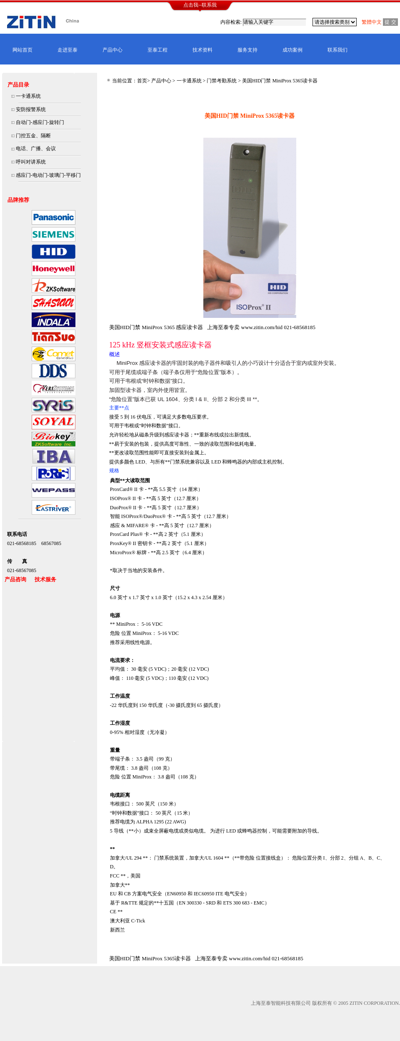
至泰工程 (158, 50)
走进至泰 (68, 50)
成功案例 (292, 50)
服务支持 (248, 50)
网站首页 (22, 50)
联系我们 (338, 50)
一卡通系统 (189, 81)
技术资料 (202, 50)
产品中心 (112, 50)
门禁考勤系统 (222, 81)
